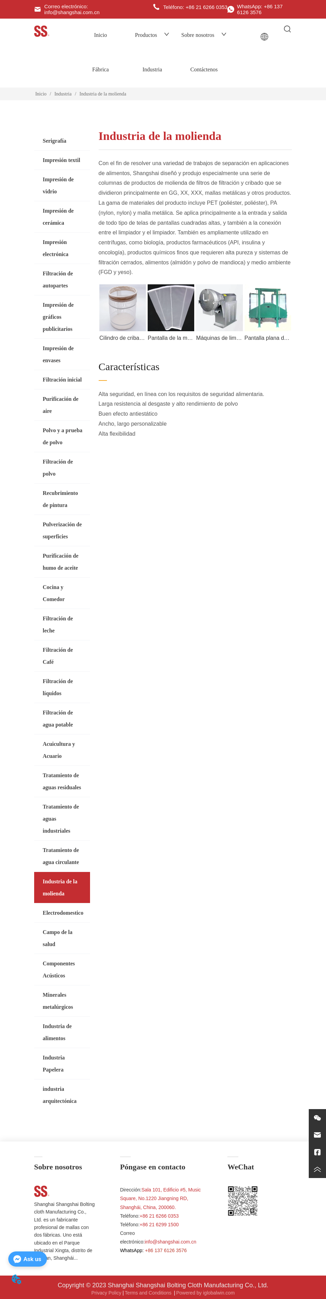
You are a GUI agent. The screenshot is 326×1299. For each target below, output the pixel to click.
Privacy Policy (106, 1293)
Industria (152, 69)
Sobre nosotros (204, 35)
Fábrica (100, 69)
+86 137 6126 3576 (166, 1250)
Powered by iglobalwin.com (205, 1293)
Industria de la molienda (102, 94)
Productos (152, 35)
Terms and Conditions (149, 1293)
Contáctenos (204, 69)
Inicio (100, 35)
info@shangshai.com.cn (170, 1242)
